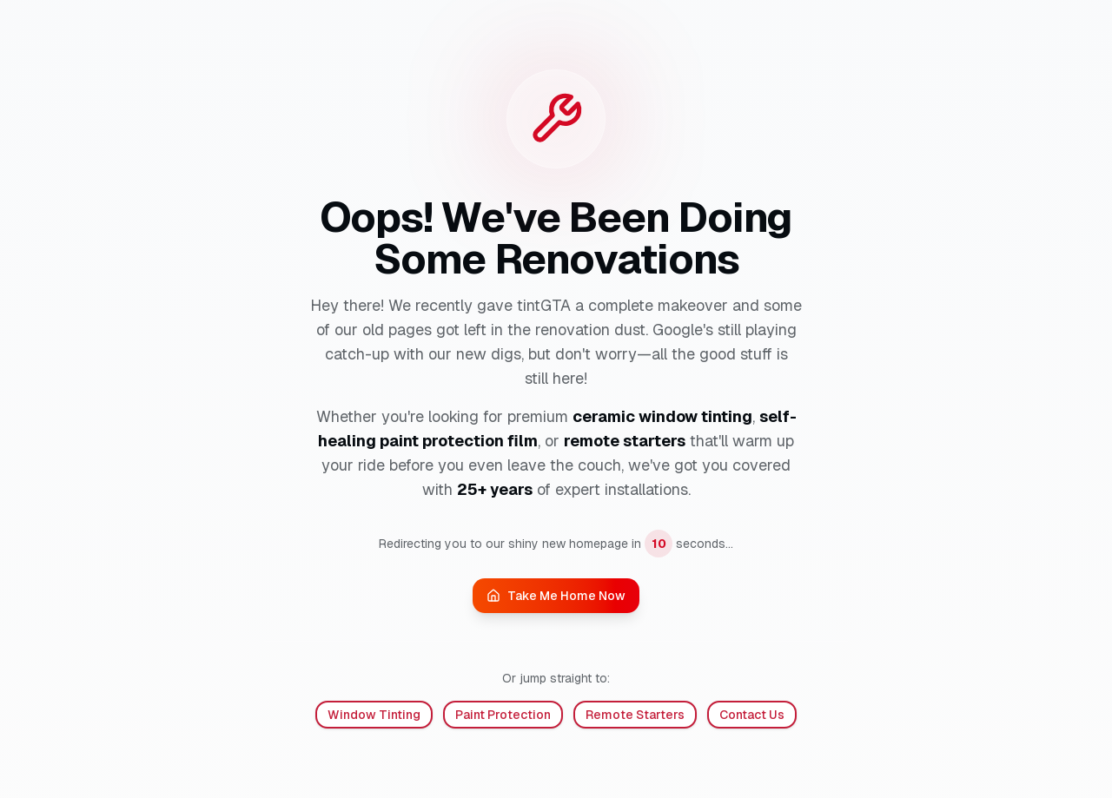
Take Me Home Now (556, 595)
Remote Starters (635, 714)
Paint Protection (503, 714)
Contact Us (751, 714)
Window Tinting (374, 714)
